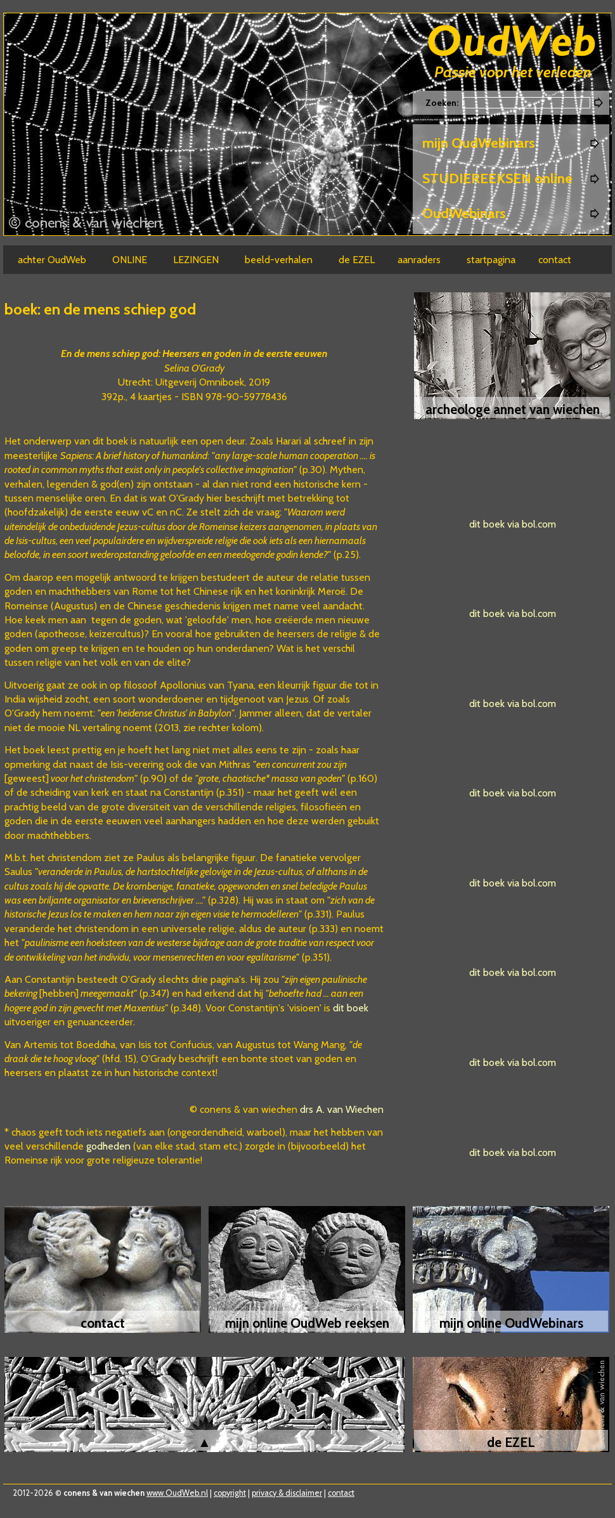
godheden (108, 1146)
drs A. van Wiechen (342, 1109)
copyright (230, 1493)
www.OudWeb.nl (177, 1493)
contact (341, 1493)
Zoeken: (442, 102)
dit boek (350, 1008)
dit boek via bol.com (512, 524)
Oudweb (512, 42)
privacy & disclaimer (287, 1493)
